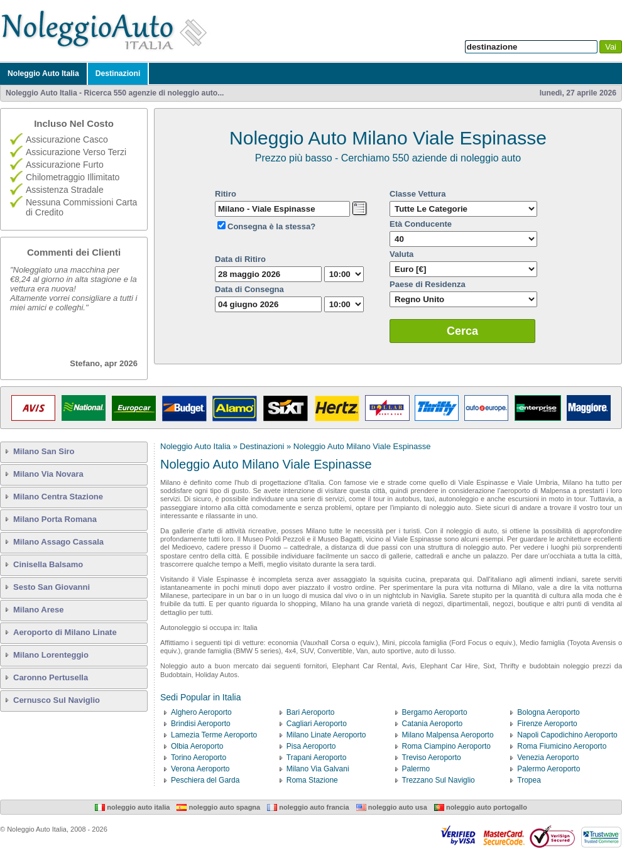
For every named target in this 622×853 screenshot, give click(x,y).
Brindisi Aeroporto (201, 723)
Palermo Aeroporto (548, 768)
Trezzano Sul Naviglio (438, 780)
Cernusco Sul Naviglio (56, 700)
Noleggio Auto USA (391, 807)
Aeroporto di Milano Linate (65, 632)
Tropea (529, 780)
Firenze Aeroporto (547, 723)
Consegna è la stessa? (271, 226)
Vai (610, 47)
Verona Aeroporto (200, 768)
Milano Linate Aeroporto (326, 735)
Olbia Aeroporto (197, 746)
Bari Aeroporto (310, 712)
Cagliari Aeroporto (316, 723)
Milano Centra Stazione (58, 496)
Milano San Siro (44, 451)
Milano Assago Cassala (58, 541)
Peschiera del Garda (205, 780)
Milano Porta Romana (55, 519)
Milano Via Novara (48, 474)
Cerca (462, 331)
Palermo (416, 768)
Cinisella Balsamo (48, 564)
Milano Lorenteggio (51, 655)
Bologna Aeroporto (548, 712)
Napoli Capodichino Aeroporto (567, 735)
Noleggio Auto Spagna (218, 807)
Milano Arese (38, 609)
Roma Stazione (312, 780)
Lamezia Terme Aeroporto (214, 735)
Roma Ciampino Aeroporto (446, 746)
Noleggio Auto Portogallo (480, 807)
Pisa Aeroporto (311, 746)
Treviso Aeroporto (431, 757)
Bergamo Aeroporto (434, 712)
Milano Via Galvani (317, 768)
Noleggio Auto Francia (308, 807)
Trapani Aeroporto (316, 757)
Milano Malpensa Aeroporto (448, 735)
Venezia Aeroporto (548, 757)
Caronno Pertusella (50, 677)
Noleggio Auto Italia (43, 73)
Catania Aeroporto (432, 723)
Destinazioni (118, 73)
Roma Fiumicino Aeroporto (561, 746)
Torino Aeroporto (198, 757)
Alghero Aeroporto (201, 712)
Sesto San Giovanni (51, 587)
